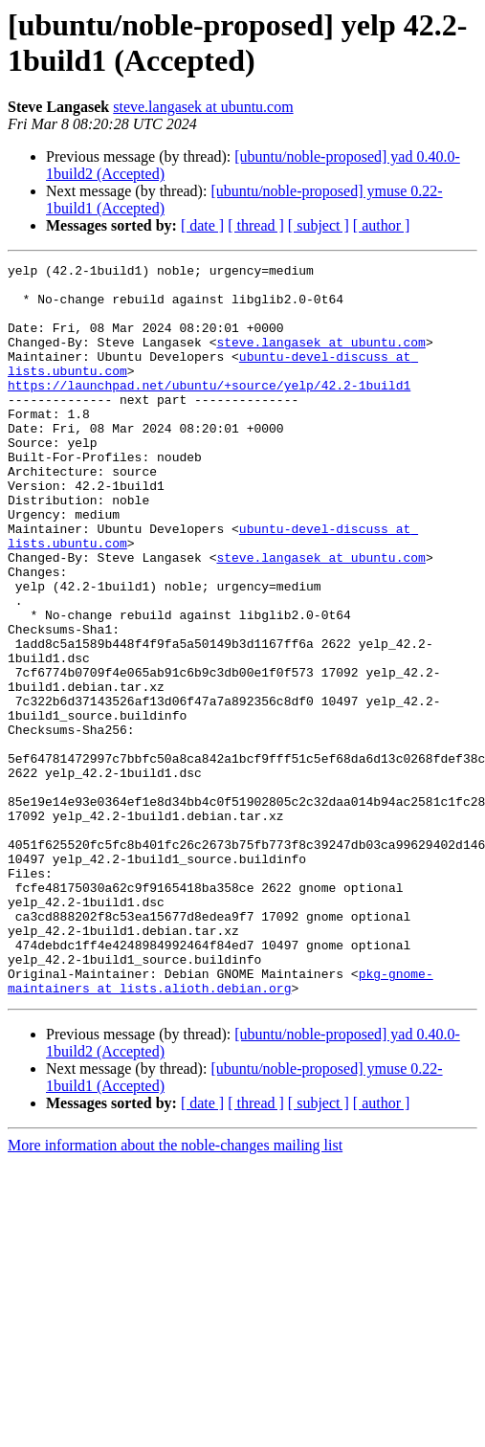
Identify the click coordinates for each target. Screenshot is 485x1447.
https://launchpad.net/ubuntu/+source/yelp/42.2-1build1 (209, 410)
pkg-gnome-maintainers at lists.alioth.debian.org (220, 1125)
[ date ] (202, 225)
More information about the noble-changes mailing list (175, 1291)
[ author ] (381, 225)
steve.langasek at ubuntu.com (203, 107)
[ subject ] (318, 225)
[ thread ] (256, 225)
